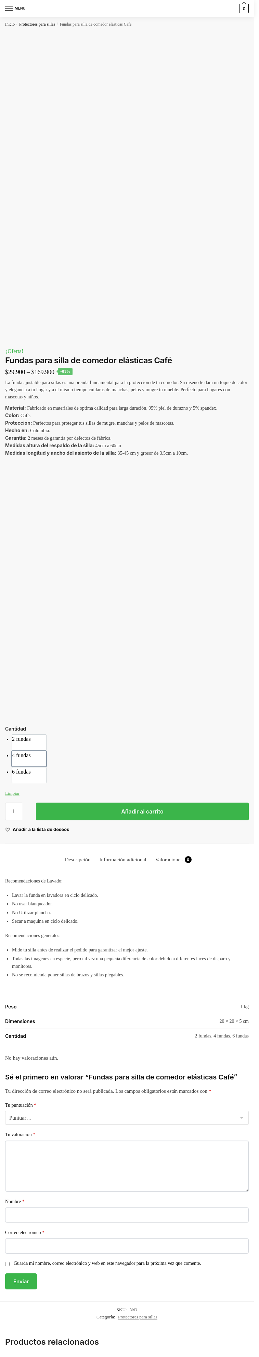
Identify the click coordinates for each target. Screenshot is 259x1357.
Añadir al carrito (142, 811)
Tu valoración (20, 1134)
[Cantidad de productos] (13, 811)
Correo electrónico (24, 1232)
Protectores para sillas (37, 24)
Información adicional (122, 859)
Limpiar (12, 793)
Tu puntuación (20, 1105)
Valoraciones (173, 859)
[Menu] (15, 8)
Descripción (77, 859)
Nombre (14, 1201)
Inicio (10, 24)
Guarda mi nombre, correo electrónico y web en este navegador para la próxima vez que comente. (107, 1263)
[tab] (77, 859)
